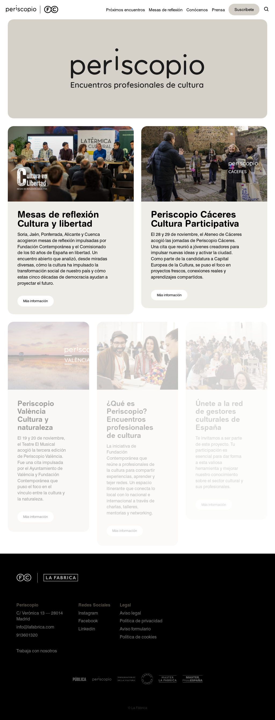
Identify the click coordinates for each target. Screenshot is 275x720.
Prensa (218, 9)
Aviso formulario (135, 628)
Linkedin (86, 628)
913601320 (27, 635)
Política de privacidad (141, 620)
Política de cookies (138, 636)
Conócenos (197, 9)
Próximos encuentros (125, 9)
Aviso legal (130, 613)
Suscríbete (244, 9)
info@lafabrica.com (35, 627)
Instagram (88, 613)
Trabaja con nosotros (36, 650)
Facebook (88, 620)
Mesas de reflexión (166, 9)
